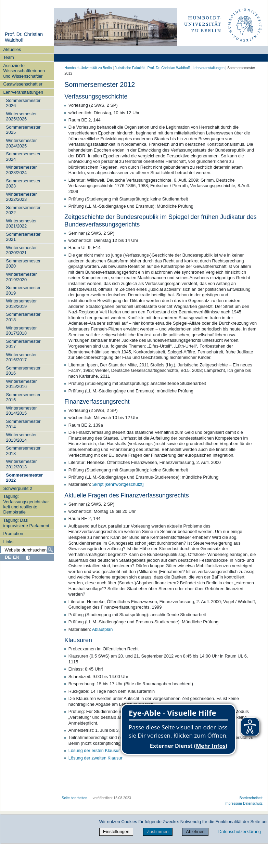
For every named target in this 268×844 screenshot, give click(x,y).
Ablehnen (195, 831)
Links (8, 541)
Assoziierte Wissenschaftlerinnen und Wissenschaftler (24, 71)
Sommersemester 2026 (23, 103)
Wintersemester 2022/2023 (21, 197)
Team (8, 57)
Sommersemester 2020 (23, 263)
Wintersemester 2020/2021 (21, 250)
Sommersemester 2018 (23, 317)
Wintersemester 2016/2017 (21, 357)
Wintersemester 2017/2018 (21, 330)
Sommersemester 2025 (23, 130)
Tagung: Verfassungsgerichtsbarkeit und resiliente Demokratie (26, 504)
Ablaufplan (102, 629)
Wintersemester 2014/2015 (21, 410)
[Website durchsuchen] (27, 550)
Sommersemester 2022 (23, 210)
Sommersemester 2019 (23, 290)
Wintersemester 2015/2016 (21, 384)
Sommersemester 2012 (24, 477)
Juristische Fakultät (130, 68)
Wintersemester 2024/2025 (21, 143)
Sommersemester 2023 (23, 183)
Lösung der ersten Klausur (94, 750)
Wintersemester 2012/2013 (21, 464)
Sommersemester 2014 (23, 424)
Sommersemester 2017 (23, 344)
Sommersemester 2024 (23, 156)
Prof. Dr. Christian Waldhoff (169, 68)
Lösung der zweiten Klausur (95, 758)
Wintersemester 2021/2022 (21, 223)
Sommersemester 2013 (23, 450)
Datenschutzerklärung (239, 831)
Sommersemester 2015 (23, 397)
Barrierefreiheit (251, 798)
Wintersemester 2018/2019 (21, 303)
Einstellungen (116, 831)
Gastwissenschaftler (22, 84)
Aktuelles (12, 49)
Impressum (233, 803)
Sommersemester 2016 (23, 370)
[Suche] (50, 550)
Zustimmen (157, 831)
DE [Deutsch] (8, 557)
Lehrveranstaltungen (23, 92)
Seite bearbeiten (74, 798)
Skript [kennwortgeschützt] (118, 484)
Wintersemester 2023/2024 (21, 170)
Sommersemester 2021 (23, 237)
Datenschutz (253, 803)
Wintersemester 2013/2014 (21, 437)
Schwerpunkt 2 (17, 488)
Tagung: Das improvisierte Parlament (26, 523)
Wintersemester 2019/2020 (21, 277)
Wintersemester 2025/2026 (21, 116)
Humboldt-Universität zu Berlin (88, 68)
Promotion (13, 533)
